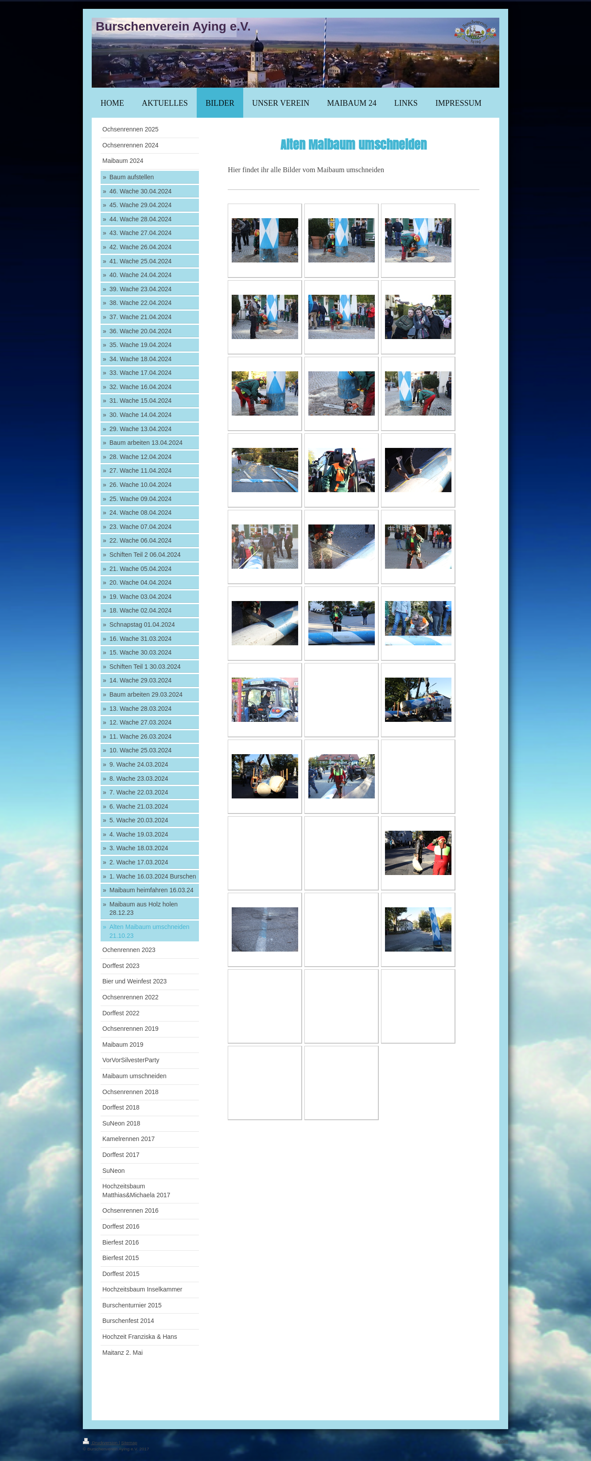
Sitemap (129, 1442)
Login (503, 1440)
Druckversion (101, 1442)
